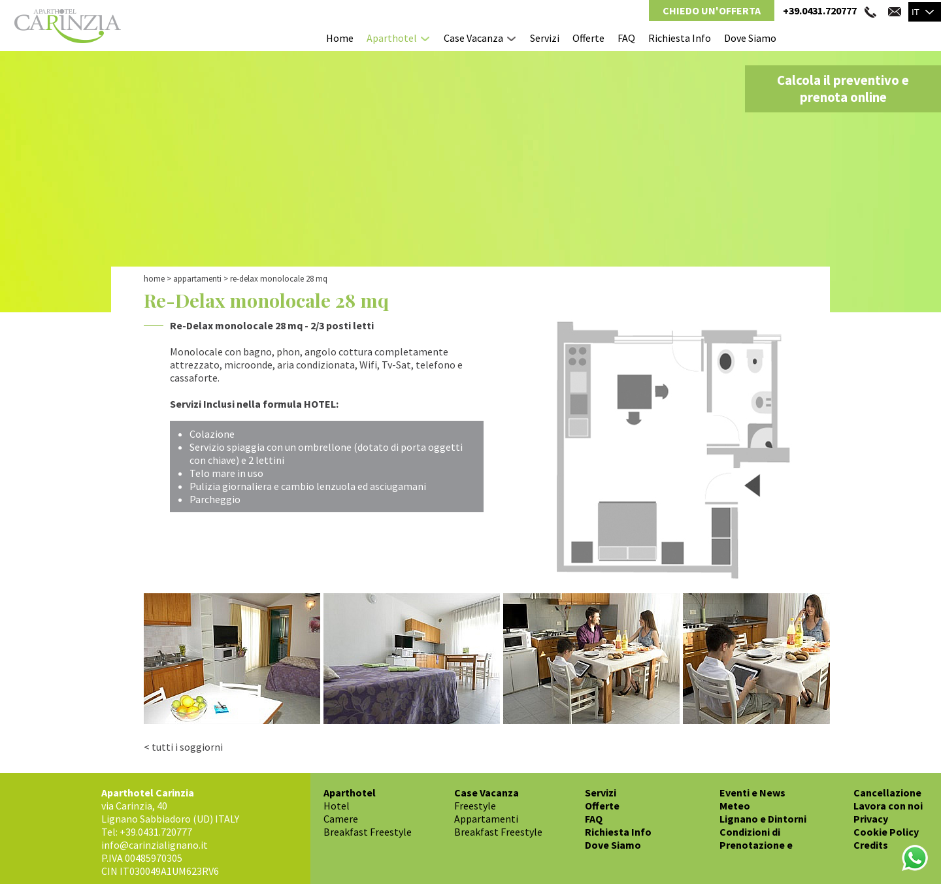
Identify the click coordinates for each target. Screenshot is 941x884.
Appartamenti (197, 278)
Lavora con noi (888, 805)
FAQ (626, 37)
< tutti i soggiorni (183, 746)
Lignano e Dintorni (762, 818)
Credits (870, 844)
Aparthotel (392, 37)
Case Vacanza (473, 37)
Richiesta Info (679, 37)
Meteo (734, 805)
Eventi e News (752, 792)
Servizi (544, 37)
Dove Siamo (750, 37)
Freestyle (475, 805)
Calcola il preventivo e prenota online (843, 89)
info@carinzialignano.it (154, 844)
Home (340, 37)
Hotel (336, 805)
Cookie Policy (886, 831)
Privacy (870, 818)
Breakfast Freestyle (367, 831)
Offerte (588, 37)
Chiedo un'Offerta (712, 10)
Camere (340, 818)
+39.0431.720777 (820, 10)
